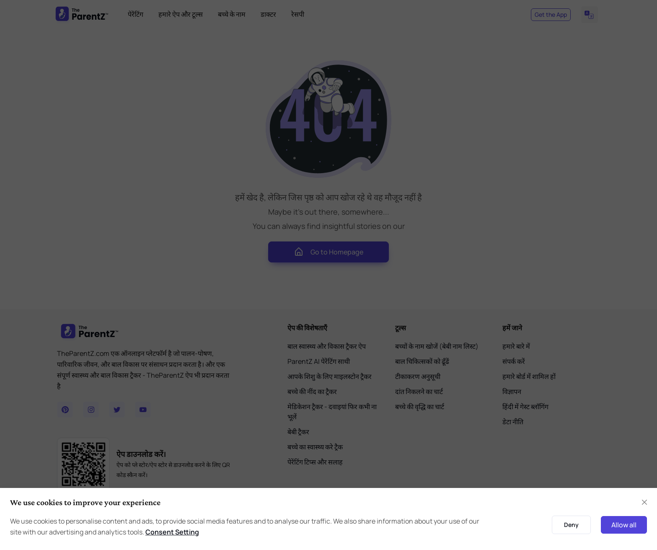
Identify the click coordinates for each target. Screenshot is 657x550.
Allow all (623, 524)
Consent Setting (172, 532)
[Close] (644, 502)
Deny (571, 525)
